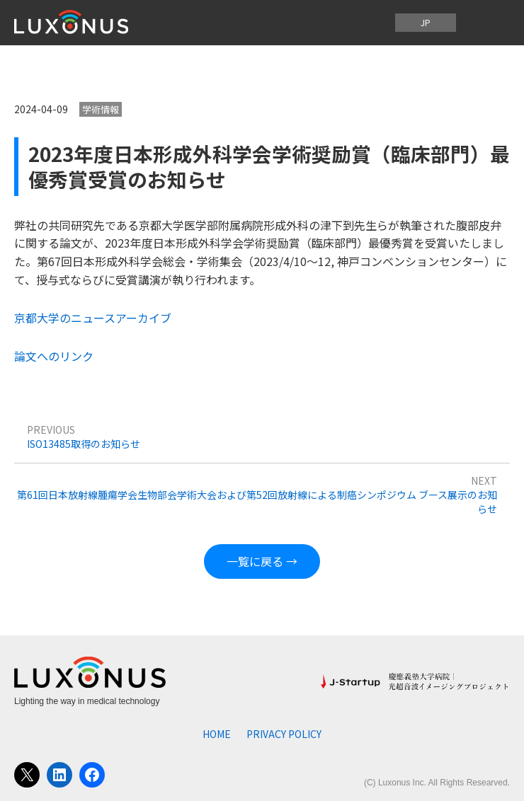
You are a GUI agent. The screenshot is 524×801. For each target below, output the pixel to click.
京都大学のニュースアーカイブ (92, 317)
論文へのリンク (53, 355)
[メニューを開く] (487, 22)
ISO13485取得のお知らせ (83, 444)
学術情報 (100, 109)
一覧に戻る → (262, 561)
